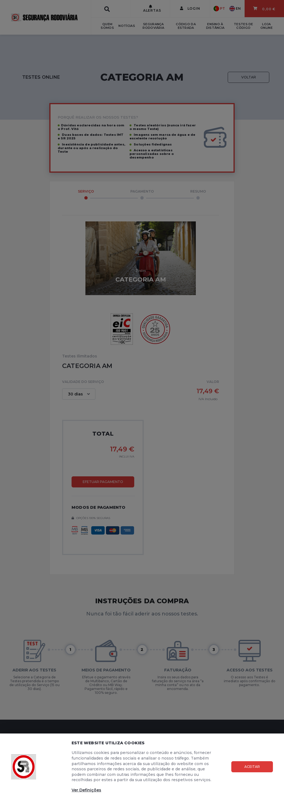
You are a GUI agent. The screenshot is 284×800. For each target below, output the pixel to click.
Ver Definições (86, 790)
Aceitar (252, 767)
